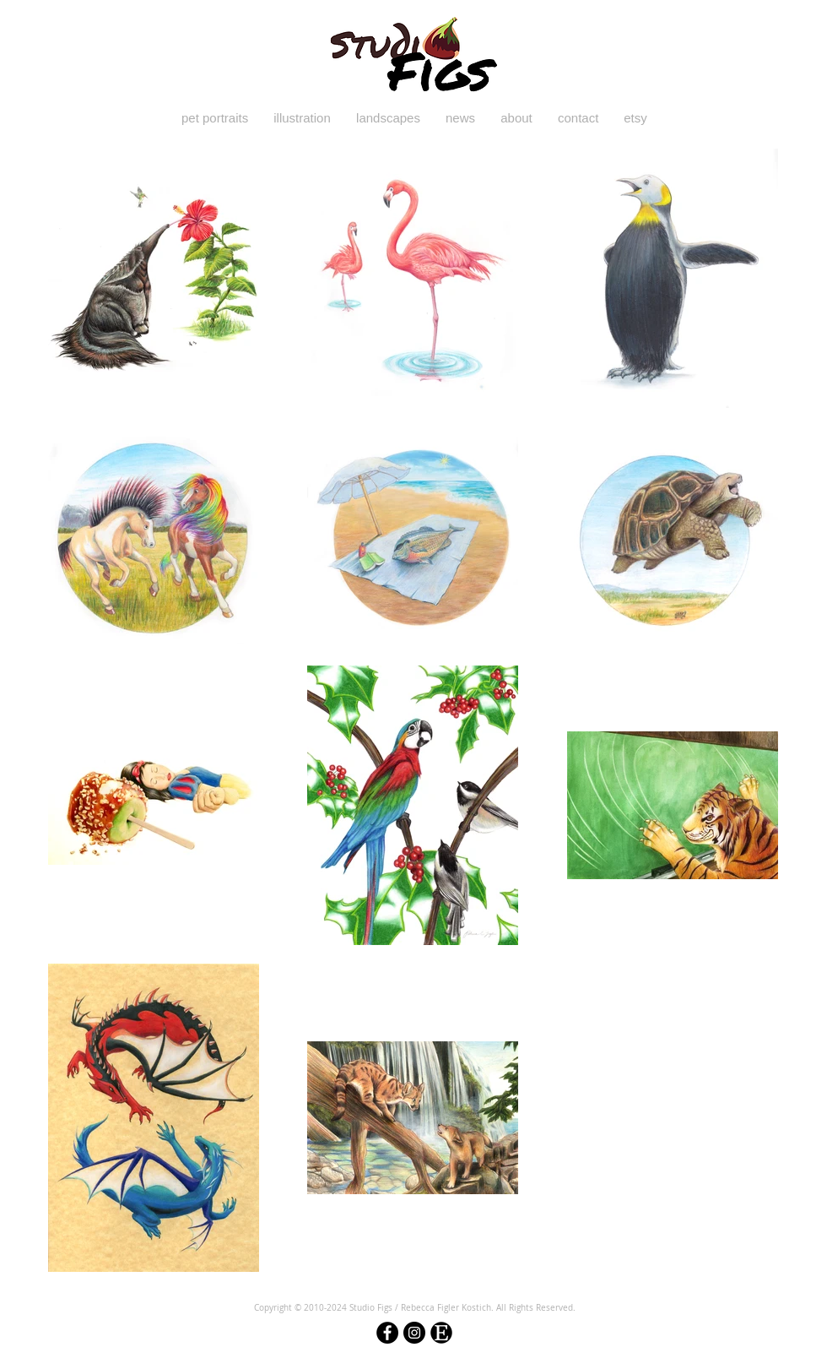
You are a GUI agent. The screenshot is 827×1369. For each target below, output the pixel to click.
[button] (215, 118)
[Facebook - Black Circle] (387, 1333)
